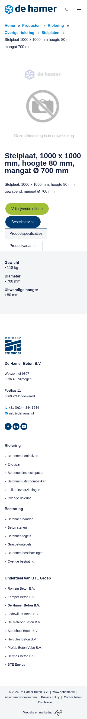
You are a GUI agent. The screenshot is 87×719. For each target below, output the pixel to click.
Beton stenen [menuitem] (17, 527)
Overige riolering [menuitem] (20, 498)
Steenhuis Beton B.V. (23, 631)
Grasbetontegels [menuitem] (20, 544)
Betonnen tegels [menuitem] (19, 536)
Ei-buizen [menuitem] (14, 464)
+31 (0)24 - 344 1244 (22, 407)
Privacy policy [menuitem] (50, 697)
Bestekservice (23, 222)
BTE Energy (16, 664)
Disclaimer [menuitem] (45, 702)
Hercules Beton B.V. (22, 639)
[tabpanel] (43, 282)
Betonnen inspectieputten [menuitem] (26, 473)
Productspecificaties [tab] (26, 233)
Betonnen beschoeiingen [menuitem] (25, 553)
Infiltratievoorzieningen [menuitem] (24, 490)
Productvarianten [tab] (24, 246)
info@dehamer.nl (19, 413)
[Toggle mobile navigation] (78, 9)
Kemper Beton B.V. (21, 597)
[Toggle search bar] (67, 9)
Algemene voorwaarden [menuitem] (21, 697)
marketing (45, 712)
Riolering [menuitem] (13, 446)
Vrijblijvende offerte (27, 209)
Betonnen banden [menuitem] (20, 519)
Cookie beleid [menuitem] (73, 697)
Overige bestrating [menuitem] (21, 561)
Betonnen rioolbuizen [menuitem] (23, 456)
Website (28, 712)
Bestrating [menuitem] (14, 509)
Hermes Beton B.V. (21, 656)
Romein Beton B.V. (21, 588)
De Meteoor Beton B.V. (24, 622)
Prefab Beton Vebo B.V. (25, 647)
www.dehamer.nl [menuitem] (63, 692)
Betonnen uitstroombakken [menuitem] (27, 481)
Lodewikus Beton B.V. (23, 614)
